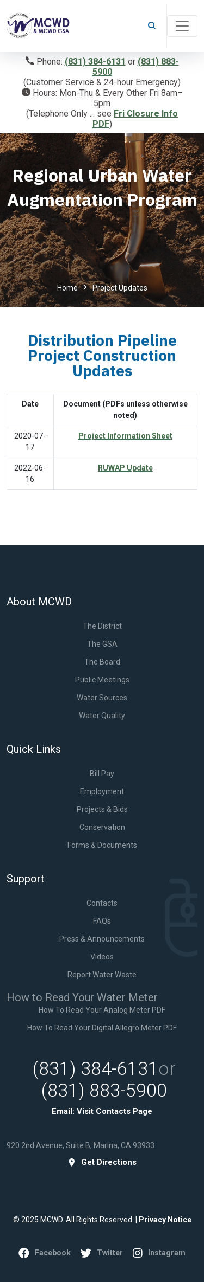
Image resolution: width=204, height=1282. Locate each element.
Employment (102, 791)
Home (67, 288)
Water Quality (102, 715)
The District (102, 626)
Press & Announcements (102, 939)
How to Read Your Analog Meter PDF (102, 1010)
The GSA (102, 644)
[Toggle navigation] (182, 26)
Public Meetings (102, 679)
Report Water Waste (102, 974)
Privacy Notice (165, 1219)
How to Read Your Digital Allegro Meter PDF (102, 1027)
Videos (102, 956)
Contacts (102, 903)
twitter (102, 1253)
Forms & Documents (102, 845)
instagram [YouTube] (159, 1253)
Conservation (102, 827)
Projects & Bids (102, 809)
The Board (102, 662)
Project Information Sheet (125, 435)
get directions (102, 1162)
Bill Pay (102, 773)
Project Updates (119, 288)
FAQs (102, 921)
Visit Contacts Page (114, 1111)
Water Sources (102, 697)
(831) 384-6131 (95, 61)
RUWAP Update (125, 467)
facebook (44, 1253)
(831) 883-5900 (104, 1090)
